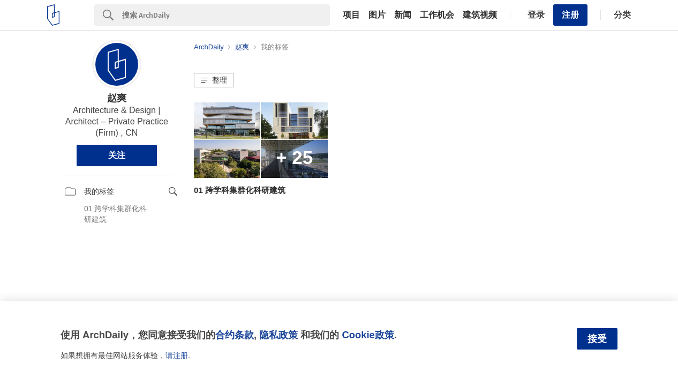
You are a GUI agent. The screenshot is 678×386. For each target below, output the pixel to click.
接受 (597, 338)
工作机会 (437, 15)
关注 (116, 155)
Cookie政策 (368, 334)
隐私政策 (278, 334)
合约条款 (234, 334)
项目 (351, 15)
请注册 (176, 355)
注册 (570, 14)
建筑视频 (480, 15)
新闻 (402, 15)
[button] (214, 80)
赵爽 (116, 98)
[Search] (226, 15)
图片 (377, 15)
